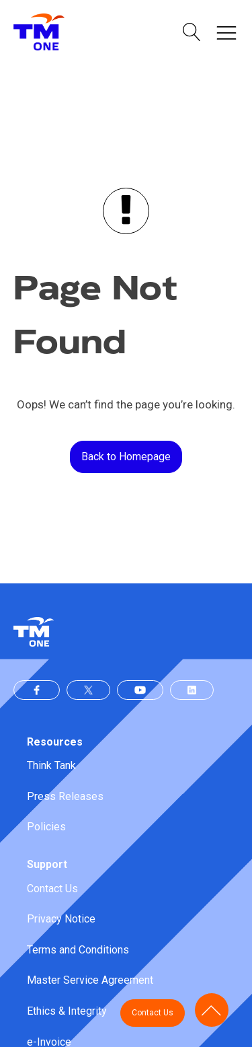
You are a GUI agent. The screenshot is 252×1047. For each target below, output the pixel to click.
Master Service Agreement (90, 980)
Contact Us (52, 888)
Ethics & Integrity (67, 1011)
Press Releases (65, 796)
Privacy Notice (61, 918)
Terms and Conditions (78, 949)
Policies (46, 826)
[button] (192, 32)
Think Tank (51, 765)
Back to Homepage (126, 456)
